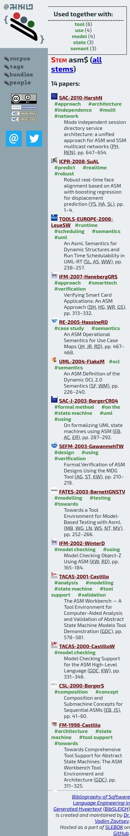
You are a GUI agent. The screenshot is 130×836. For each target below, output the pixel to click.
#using (62, 419)
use (79, 30)
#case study (69, 328)
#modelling (68, 497)
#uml (60, 237)
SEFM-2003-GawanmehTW (91, 446)
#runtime (86, 225)
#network (66, 116)
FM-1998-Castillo (80, 725)
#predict (64, 167)
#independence (73, 110)
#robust (64, 173)
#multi (107, 110)
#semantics (106, 231)
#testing (100, 497)
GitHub (121, 833)
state (79, 42)
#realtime (95, 167)
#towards (66, 504)
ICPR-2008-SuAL (79, 161)
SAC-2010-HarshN (80, 97)
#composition (71, 691)
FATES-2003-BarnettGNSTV (92, 491)
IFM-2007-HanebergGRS (88, 276)
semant (80, 48)
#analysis (66, 582)
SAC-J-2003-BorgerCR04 (88, 401)
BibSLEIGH (116, 809)
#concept (106, 691)
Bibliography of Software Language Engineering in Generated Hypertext (91, 802)
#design (64, 452)
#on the (110, 407)
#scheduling (69, 231)
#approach (67, 103)
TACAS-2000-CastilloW (87, 646)
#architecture (105, 103)
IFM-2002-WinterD (82, 543)
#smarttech (102, 282)
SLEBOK (114, 827)
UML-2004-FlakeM (81, 361)
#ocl (114, 361)
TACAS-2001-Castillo (84, 576)
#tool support (96, 737)
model (79, 36)
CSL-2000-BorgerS (81, 685)
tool (80, 24)
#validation (92, 594)
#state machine (73, 413)
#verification (70, 288)
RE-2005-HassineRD (83, 322)
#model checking (75, 549)
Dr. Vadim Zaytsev (112, 818)
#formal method (74, 407)
